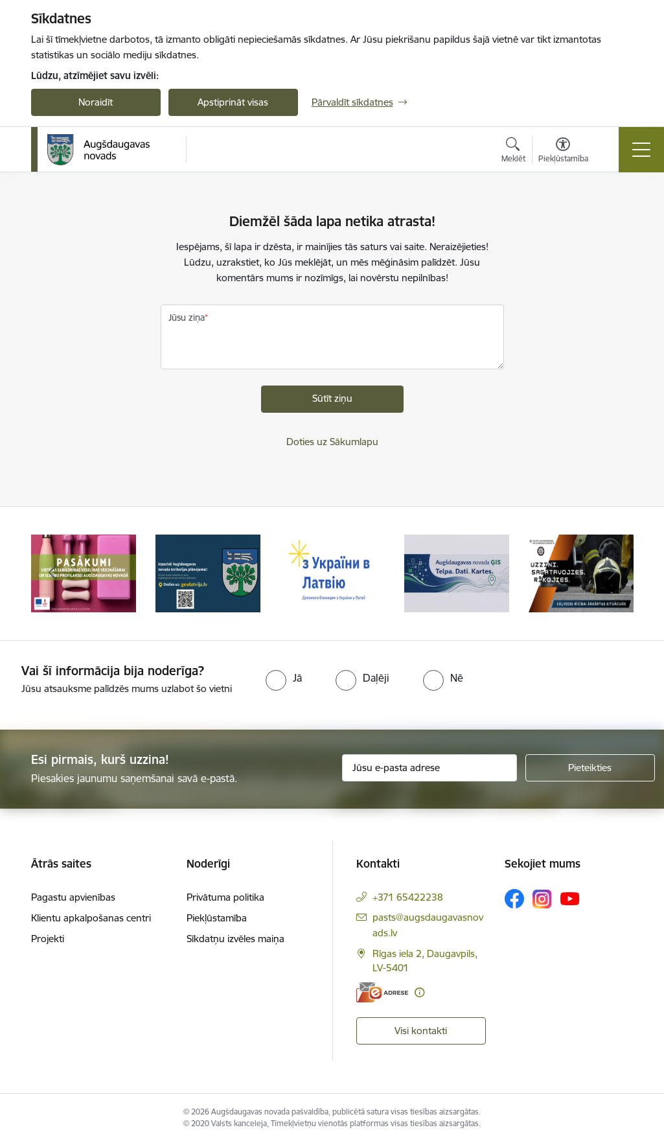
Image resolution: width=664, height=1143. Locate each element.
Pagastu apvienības (73, 897)
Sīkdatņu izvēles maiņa (235, 938)
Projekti (47, 938)
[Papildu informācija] (419, 992)
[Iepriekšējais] (52, 573)
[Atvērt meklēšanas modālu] (513, 151)
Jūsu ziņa (186, 317)
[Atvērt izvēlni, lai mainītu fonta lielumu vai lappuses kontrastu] (563, 151)
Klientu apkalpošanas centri (91, 918)
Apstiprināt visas (233, 102)
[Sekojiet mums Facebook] (514, 898)
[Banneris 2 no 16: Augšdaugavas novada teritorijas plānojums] (207, 572)
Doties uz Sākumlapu (332, 441)
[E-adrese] (382, 992)
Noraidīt (95, 102)
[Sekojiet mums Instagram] (542, 899)
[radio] (284, 678)
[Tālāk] (612, 573)
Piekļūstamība (217, 918)
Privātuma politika (225, 897)
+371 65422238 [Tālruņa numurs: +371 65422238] (407, 897)
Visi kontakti (421, 1030)
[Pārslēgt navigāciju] (641, 149)
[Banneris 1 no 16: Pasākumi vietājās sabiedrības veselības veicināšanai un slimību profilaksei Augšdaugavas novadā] (83, 572)
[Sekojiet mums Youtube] (570, 898)
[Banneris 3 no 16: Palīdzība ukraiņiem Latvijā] (332, 572)
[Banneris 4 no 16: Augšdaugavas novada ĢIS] (456, 572)
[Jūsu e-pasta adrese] (429, 767)
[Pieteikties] (590, 767)
